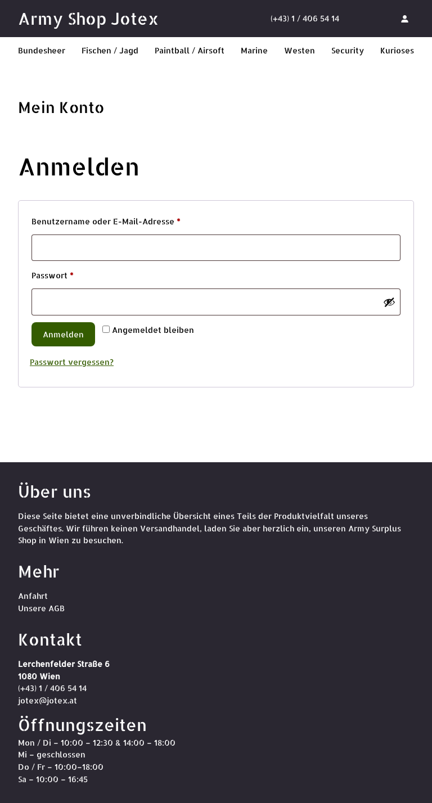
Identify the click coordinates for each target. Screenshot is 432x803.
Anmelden (63, 334)
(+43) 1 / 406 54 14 (305, 18)
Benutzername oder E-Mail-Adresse (129, 220)
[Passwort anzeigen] (389, 302)
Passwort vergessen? (72, 362)
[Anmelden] (404, 18)
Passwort (76, 274)
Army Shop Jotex (88, 18)
